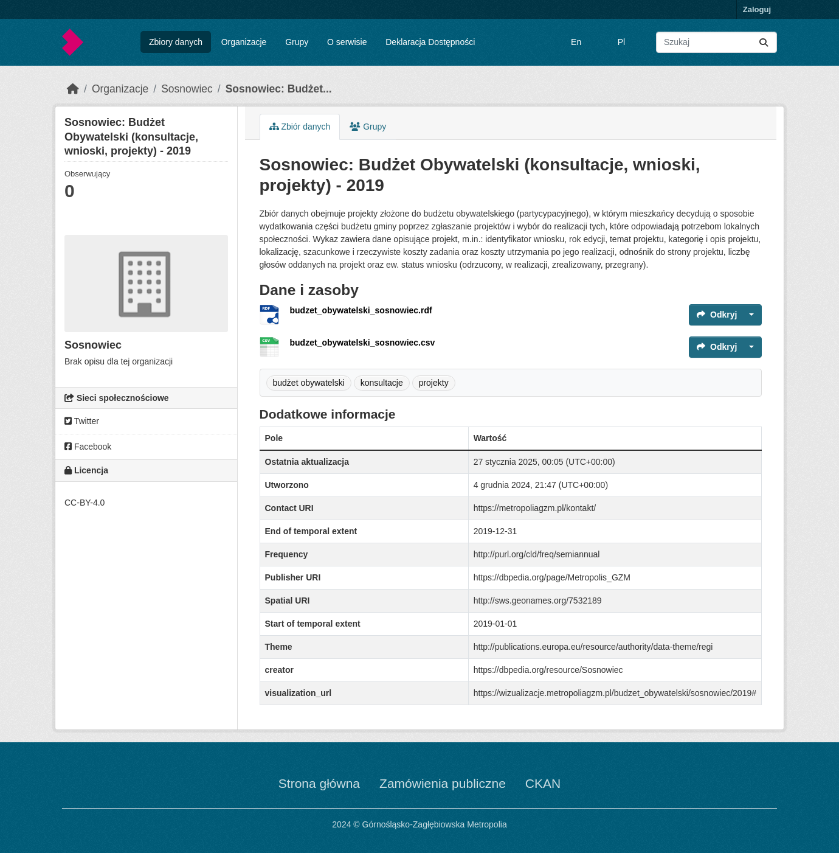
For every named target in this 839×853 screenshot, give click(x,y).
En (576, 42)
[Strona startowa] (73, 89)
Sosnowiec (187, 89)
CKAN (543, 783)
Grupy (296, 42)
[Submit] (763, 42)
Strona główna (319, 783)
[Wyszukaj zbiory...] (716, 42)
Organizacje (244, 42)
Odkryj (717, 314)
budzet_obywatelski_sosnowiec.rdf (361, 310)
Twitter (81, 421)
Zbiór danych (300, 126)
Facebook (87, 446)
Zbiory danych (175, 42)
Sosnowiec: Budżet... (279, 89)
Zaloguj (757, 9)
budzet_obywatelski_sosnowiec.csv (362, 342)
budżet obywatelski (309, 383)
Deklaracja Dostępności (430, 42)
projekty (434, 383)
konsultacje (382, 383)
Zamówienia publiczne (442, 783)
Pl (621, 42)
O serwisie (347, 42)
